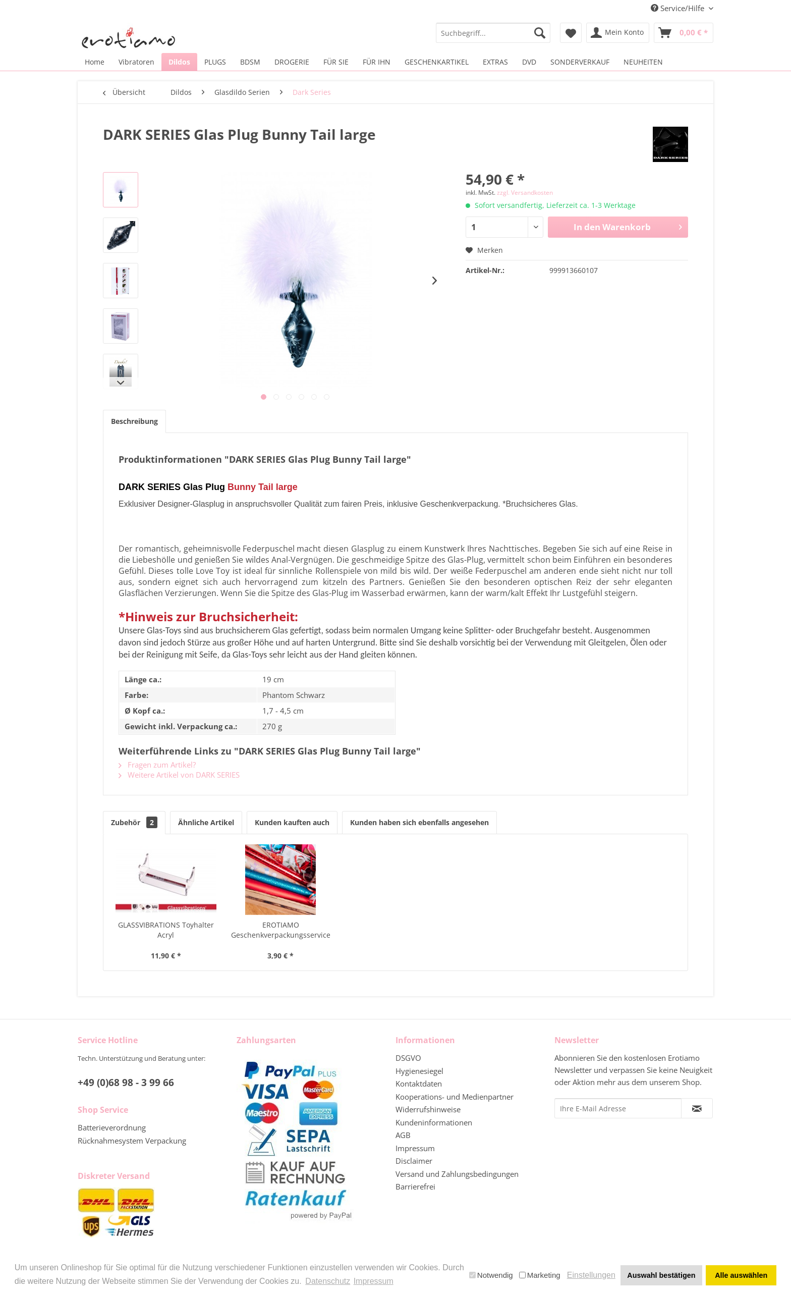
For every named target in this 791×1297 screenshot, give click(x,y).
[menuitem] (493, 33)
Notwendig (491, 1275)
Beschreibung (134, 421)
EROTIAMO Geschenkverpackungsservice (280, 930)
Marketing (539, 1275)
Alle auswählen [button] (741, 1275)
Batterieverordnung (112, 1127)
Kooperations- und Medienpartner (455, 1097)
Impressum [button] (373, 1281)
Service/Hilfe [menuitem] (678, 8)
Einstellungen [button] (591, 1275)
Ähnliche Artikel (206, 822)
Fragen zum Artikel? (157, 765)
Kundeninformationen (434, 1122)
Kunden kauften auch (292, 822)
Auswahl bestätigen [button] (661, 1275)
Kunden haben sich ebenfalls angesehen (419, 822)
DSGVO (408, 1058)
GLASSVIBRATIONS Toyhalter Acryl (166, 930)
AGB (403, 1135)
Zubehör (134, 822)
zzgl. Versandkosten (525, 192)
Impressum (415, 1148)
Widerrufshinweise (428, 1109)
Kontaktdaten (419, 1083)
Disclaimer (414, 1161)
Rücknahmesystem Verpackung (132, 1141)
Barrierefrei (415, 1186)
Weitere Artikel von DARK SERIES (179, 775)
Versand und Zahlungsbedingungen (457, 1174)
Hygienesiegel (419, 1071)
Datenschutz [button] (327, 1281)
